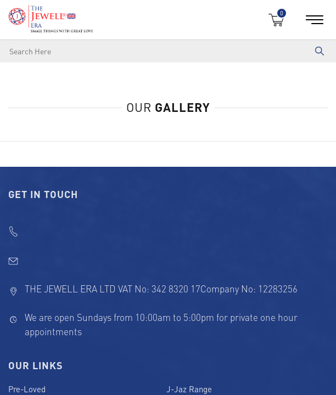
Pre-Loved (27, 388)
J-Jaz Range (189, 388)
